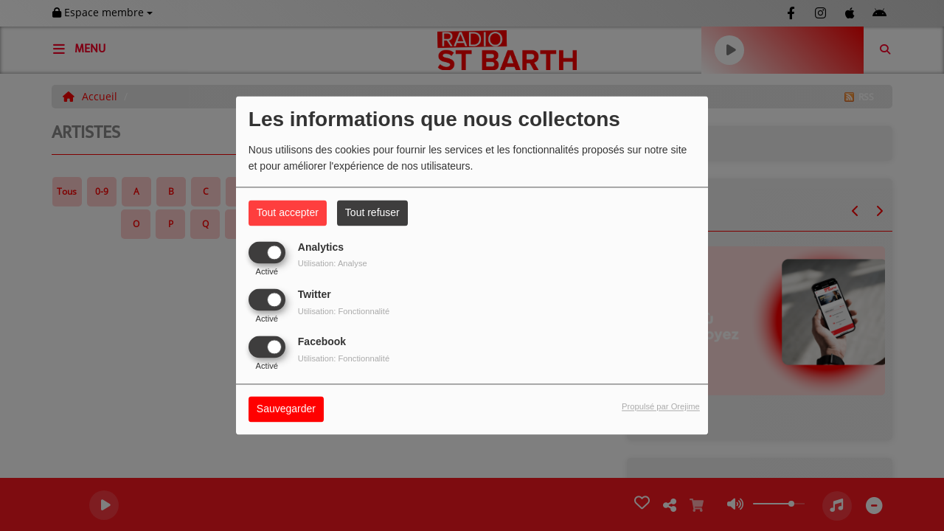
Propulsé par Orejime (661, 407)
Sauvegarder (286, 409)
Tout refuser (372, 212)
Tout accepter (288, 212)
